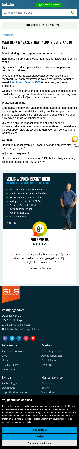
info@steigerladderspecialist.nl (22, 329)
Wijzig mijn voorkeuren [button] (40, 443)
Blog (4, 355)
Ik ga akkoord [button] (39, 430)
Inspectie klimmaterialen (16, 392)
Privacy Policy (10, 364)
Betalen (45, 387)
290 (33, 240)
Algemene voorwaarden (15, 351)
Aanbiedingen (10, 383)
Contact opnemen (51, 351)
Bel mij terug (48, 360)
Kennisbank (8, 369)
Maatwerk (9, 34)
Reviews (43, 240)
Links (5, 360)
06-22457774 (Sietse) (17, 324)
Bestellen (46, 383)
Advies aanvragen (49, 4)
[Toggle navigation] (75, 5)
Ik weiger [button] (39, 436)
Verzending (47, 392)
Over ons (11, 223)
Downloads (8, 387)
